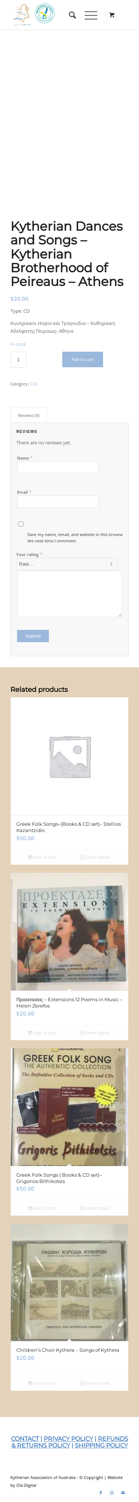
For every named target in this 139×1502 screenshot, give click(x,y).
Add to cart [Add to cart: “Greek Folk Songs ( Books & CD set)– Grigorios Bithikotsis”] (41, 1208)
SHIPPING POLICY (101, 1445)
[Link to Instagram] (112, 1492)
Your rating (29, 554)
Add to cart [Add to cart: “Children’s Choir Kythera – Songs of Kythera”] (41, 1383)
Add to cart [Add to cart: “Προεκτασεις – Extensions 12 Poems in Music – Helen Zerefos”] (41, 1032)
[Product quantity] (18, 360)
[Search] (69, 15)
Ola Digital (26, 1485)
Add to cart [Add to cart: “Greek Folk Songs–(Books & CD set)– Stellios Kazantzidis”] (41, 857)
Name (25, 457)
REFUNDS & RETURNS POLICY (69, 1442)
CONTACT (25, 1438)
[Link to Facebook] (100, 1492)
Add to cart (82, 359)
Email (24, 492)
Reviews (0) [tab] (28, 415)
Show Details (95, 857)
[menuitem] (69, 15)
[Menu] (87, 15)
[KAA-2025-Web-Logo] (57, 15)
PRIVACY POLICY (68, 1438)
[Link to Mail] (123, 1492)
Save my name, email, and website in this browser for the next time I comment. (79, 537)
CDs (33, 384)
